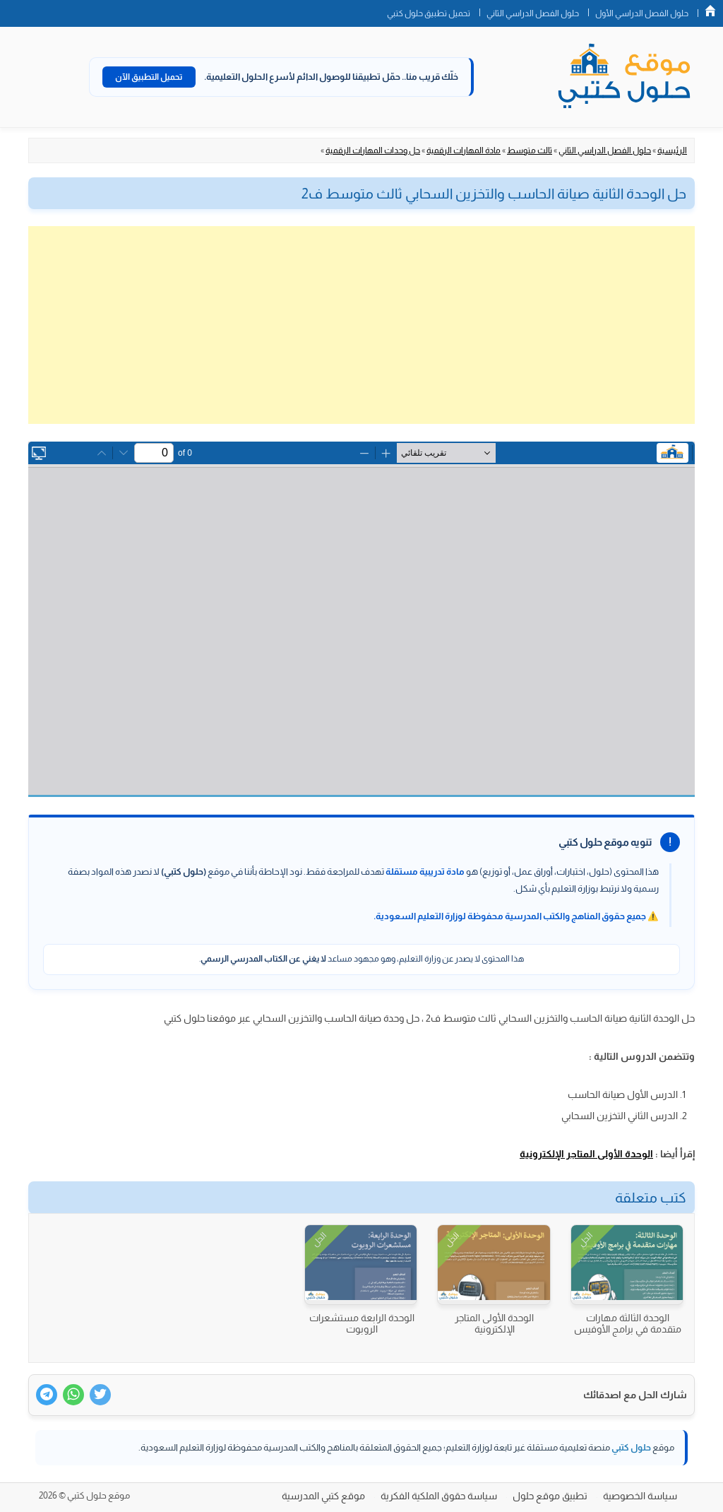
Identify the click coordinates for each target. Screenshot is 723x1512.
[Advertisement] (361, 325)
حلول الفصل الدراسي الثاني (532, 13)
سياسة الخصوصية (640, 1495)
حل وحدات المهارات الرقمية (372, 150)
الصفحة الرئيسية (710, 10)
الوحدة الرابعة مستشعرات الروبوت (361, 1323)
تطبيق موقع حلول (550, 1495)
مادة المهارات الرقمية (463, 150)
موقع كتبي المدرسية (323, 1495)
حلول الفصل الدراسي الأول (641, 13)
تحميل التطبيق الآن (149, 77)
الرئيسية (672, 150)
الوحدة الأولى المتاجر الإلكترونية (586, 1153)
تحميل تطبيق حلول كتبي (428, 13)
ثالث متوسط (529, 150)
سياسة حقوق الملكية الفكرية (439, 1495)
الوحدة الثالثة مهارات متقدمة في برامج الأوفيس (627, 1323)
